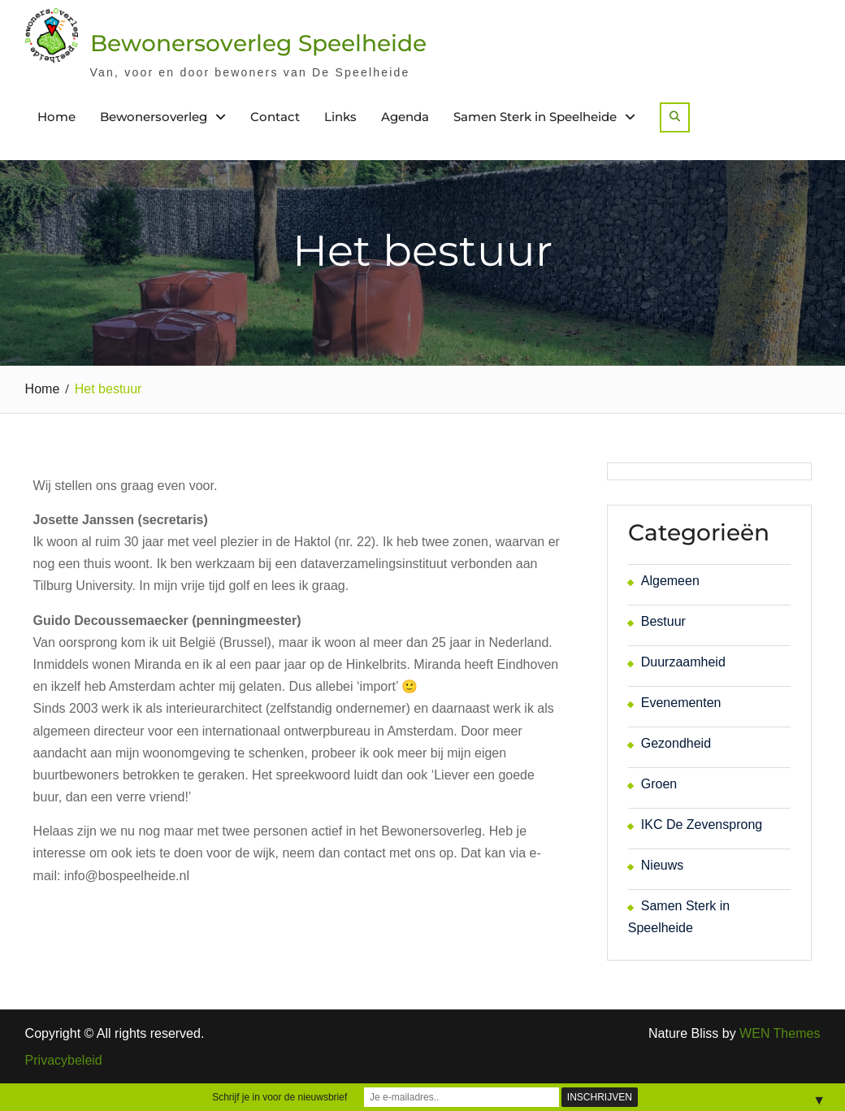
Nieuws (662, 865)
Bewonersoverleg (153, 116)
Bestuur (663, 621)
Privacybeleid (63, 1060)
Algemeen (670, 581)
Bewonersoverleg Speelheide (258, 43)
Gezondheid (676, 743)
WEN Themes (779, 1033)
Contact (275, 116)
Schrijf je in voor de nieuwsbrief (279, 1097)
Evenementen (681, 703)
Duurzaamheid (683, 662)
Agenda (405, 116)
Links (340, 116)
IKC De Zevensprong (701, 824)
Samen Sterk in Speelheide (535, 116)
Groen (659, 784)
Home (56, 116)
